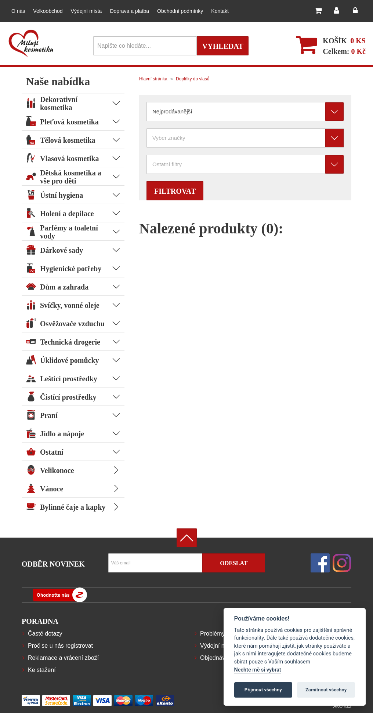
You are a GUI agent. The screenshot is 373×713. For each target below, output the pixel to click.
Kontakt (219, 11)
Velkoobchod (47, 11)
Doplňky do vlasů (192, 78)
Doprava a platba (129, 11)
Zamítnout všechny (326, 689)
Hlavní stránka (153, 78)
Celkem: (344, 51)
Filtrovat (175, 191)
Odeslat (233, 563)
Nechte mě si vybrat (257, 670)
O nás (18, 11)
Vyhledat (222, 46)
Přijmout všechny (263, 689)
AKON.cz (342, 706)
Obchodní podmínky (180, 11)
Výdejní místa (86, 11)
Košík (335, 41)
